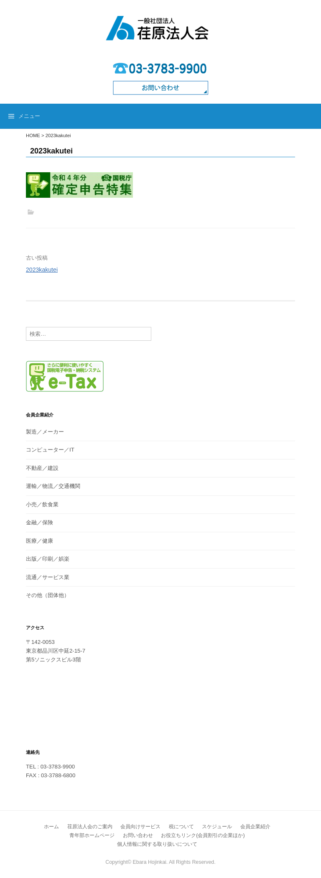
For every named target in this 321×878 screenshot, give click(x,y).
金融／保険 (39, 522)
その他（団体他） (47, 595)
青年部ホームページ (92, 835)
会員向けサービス (140, 827)
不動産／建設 (42, 468)
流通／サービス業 (47, 577)
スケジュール (217, 827)
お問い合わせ (138, 835)
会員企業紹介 (255, 827)
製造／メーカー (45, 432)
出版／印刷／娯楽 (47, 559)
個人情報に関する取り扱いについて (157, 844)
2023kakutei (42, 269)
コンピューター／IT (50, 450)
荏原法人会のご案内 (89, 827)
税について (181, 827)
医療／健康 (39, 541)
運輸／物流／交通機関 (53, 486)
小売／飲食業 (42, 504)
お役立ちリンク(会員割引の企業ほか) (203, 835)
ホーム (51, 827)
